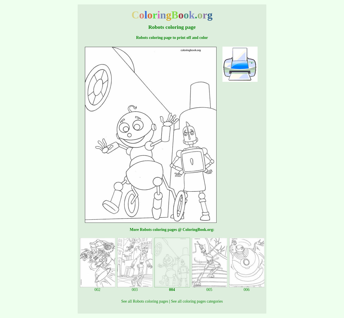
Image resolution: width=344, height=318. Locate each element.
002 (97, 288)
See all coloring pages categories (197, 301)
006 (247, 288)
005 (209, 288)
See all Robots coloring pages (144, 301)
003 (135, 288)
